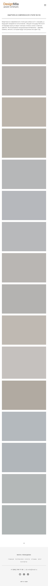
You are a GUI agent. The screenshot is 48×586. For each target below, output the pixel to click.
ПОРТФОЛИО (20, 559)
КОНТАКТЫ (23, 562)
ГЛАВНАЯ (11, 559)
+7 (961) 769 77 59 (17, 569)
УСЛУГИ (27, 559)
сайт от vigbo (24, 581)
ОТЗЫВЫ (34, 559)
